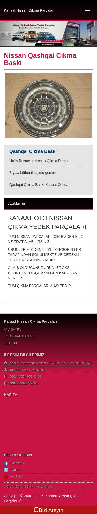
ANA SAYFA (12, 329)
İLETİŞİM (10, 343)
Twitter (14, 470)
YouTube (16, 476)
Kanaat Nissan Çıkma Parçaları (29, 10)
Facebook (17, 463)
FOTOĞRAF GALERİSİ (20, 336)
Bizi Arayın (48, 510)
